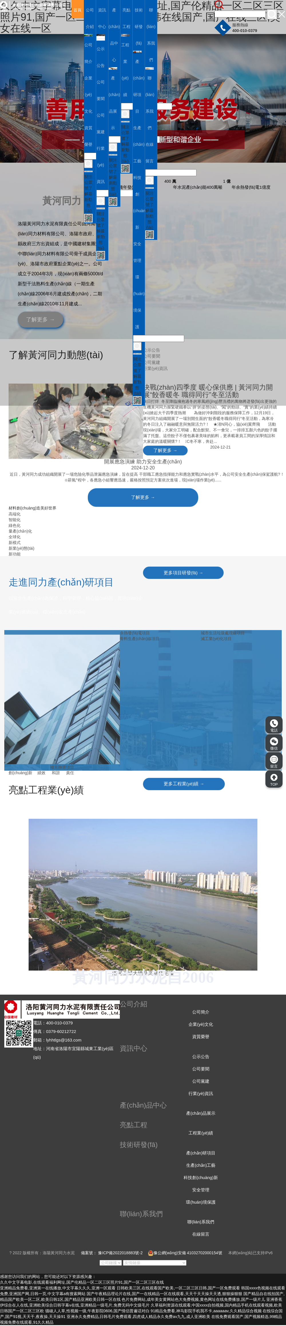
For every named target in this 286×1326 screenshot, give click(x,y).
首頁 (78, 10)
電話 (274, 725)
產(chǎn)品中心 (114, 35)
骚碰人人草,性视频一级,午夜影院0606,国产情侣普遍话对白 (97, 1311)
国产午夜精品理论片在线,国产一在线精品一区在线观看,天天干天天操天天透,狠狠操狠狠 (164, 1294)
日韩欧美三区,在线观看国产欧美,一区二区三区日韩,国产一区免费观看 (178, 1289)
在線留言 (150, 152)
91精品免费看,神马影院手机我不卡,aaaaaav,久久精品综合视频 (206, 1311)
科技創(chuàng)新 (137, 202)
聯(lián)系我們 (150, 35)
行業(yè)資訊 (101, 165)
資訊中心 (102, 18)
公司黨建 (101, 123)
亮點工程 (126, 18)
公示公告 (101, 57)
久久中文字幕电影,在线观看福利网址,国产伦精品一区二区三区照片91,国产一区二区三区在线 (82, 1283)
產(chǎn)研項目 (137, 86)
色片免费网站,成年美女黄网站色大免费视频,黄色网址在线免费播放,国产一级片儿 (193, 1300)
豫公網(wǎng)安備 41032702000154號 (188, 1253)
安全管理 (137, 252)
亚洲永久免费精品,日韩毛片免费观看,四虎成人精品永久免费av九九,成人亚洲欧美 (138, 1317)
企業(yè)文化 (88, 95)
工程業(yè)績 (125, 70)
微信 (274, 743)
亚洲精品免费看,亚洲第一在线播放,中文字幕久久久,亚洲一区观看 (58, 1289)
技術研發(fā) (139, 26)
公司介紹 (90, 18)
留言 (274, 761)
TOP (274, 780)
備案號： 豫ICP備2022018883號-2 (112, 1253)
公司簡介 (88, 53)
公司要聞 (101, 90)
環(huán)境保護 (137, 302)
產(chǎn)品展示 (113, 103)
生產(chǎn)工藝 (137, 144)
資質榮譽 (88, 136)
